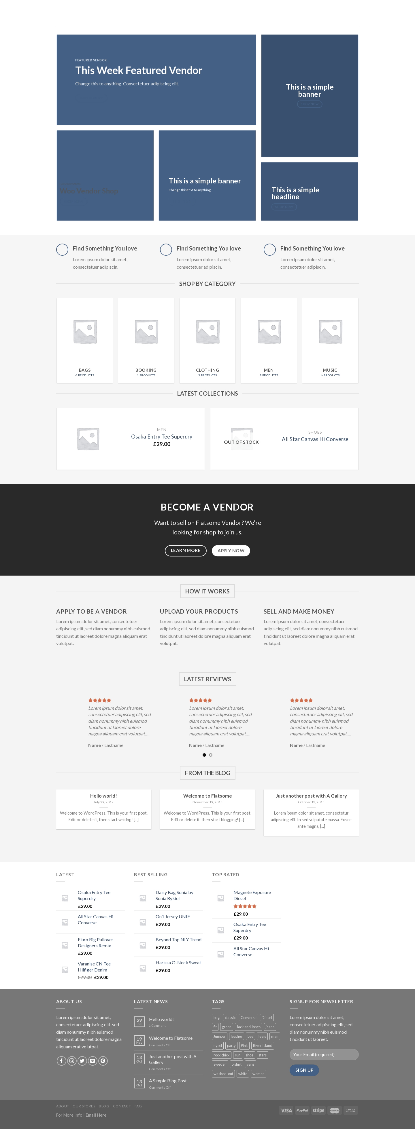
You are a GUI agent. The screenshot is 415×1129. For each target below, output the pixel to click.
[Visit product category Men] (269, 340)
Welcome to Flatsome (171, 1038)
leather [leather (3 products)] (236, 1036)
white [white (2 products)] (242, 1073)
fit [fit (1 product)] (215, 1026)
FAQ (138, 1106)
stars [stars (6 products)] (263, 1055)
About (62, 1106)
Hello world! (161, 1019)
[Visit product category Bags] (84, 340)
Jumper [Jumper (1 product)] (220, 1036)
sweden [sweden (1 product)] (220, 1064)
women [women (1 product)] (258, 1073)
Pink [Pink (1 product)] (244, 1045)
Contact (122, 1106)
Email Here (96, 1115)
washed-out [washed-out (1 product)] (223, 1073)
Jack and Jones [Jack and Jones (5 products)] (249, 1026)
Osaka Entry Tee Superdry (161, 436)
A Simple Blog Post (168, 1080)
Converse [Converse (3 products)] (248, 1017)
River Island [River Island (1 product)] (262, 1045)
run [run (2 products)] (237, 1055)
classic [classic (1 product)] (230, 1017)
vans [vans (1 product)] (250, 1064)
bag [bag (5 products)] (217, 1017)
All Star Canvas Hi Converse (315, 439)
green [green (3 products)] (226, 1026)
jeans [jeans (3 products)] (270, 1026)
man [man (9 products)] (274, 1036)
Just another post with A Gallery (173, 1059)
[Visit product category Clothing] (207, 340)
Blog (104, 1106)
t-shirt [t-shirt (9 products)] (237, 1064)
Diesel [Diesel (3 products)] (267, 1017)
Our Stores (84, 1106)
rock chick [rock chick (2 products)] (222, 1055)
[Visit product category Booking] (146, 340)
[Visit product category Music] (330, 340)
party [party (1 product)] (231, 1045)
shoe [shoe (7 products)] (249, 1055)
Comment (157, 1025)
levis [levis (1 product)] (262, 1036)
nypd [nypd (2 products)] (218, 1045)
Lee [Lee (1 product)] (250, 1036)
